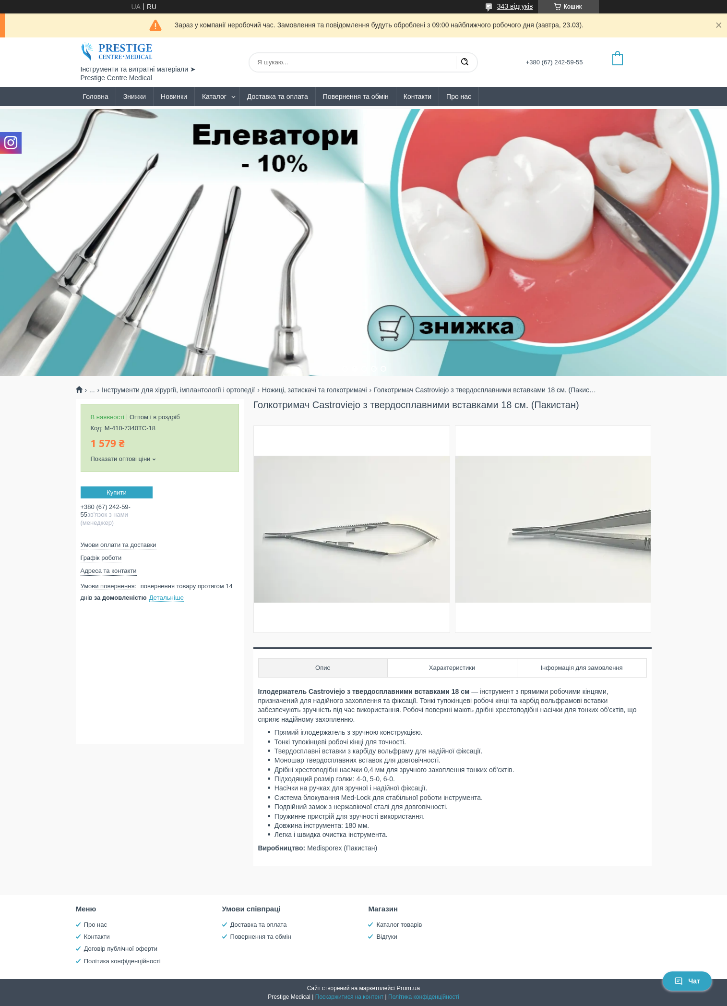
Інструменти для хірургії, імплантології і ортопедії (178, 390)
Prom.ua (408, 988)
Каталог (214, 96)
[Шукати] (464, 62)
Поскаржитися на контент (349, 997)
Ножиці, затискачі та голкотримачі (314, 390)
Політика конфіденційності (122, 961)
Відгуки (386, 936)
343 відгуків (515, 6)
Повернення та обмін (356, 96)
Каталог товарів (399, 924)
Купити (117, 492)
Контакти (417, 96)
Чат (687, 981)
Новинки (174, 96)
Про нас (458, 96)
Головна (95, 96)
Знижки (134, 96)
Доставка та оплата (277, 96)
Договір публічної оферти (120, 948)
